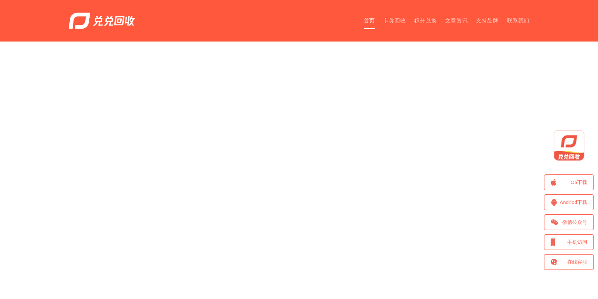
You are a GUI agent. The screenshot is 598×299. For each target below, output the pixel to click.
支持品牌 (487, 20)
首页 (369, 20)
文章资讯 (456, 20)
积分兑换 (425, 20)
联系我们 (518, 20)
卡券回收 (394, 20)
